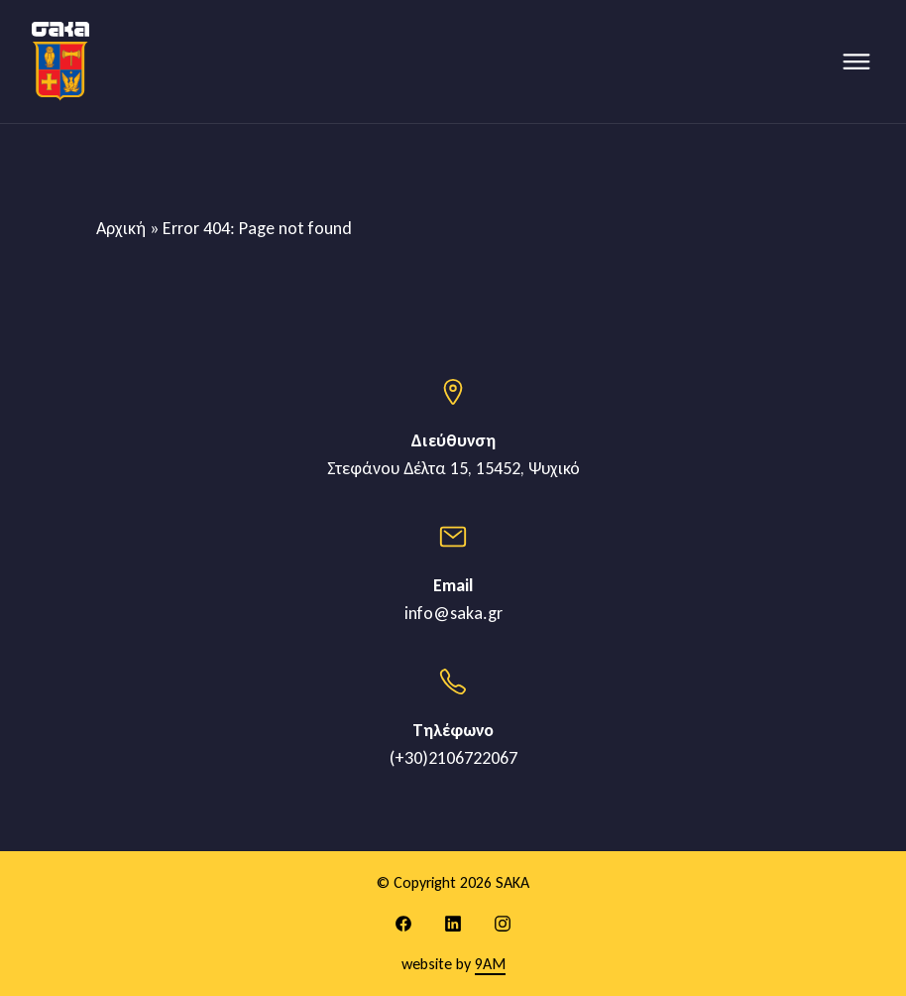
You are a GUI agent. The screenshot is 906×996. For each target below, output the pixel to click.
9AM (490, 963)
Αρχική (121, 228)
